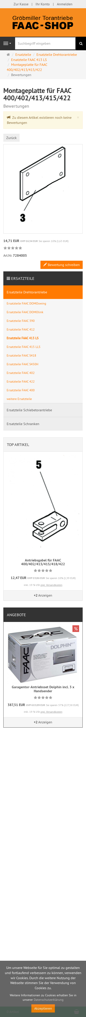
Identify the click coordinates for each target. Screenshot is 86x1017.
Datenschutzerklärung (49, 1000)
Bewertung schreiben (61, 264)
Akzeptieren (43, 1008)
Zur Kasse (21, 4)
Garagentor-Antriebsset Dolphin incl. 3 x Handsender (43, 689)
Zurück (11, 137)
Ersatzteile (22, 278)
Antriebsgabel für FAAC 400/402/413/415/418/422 (43, 562)
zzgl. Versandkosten (51, 585)
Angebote (16, 614)
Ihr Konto (43, 4)
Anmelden (64, 4)
